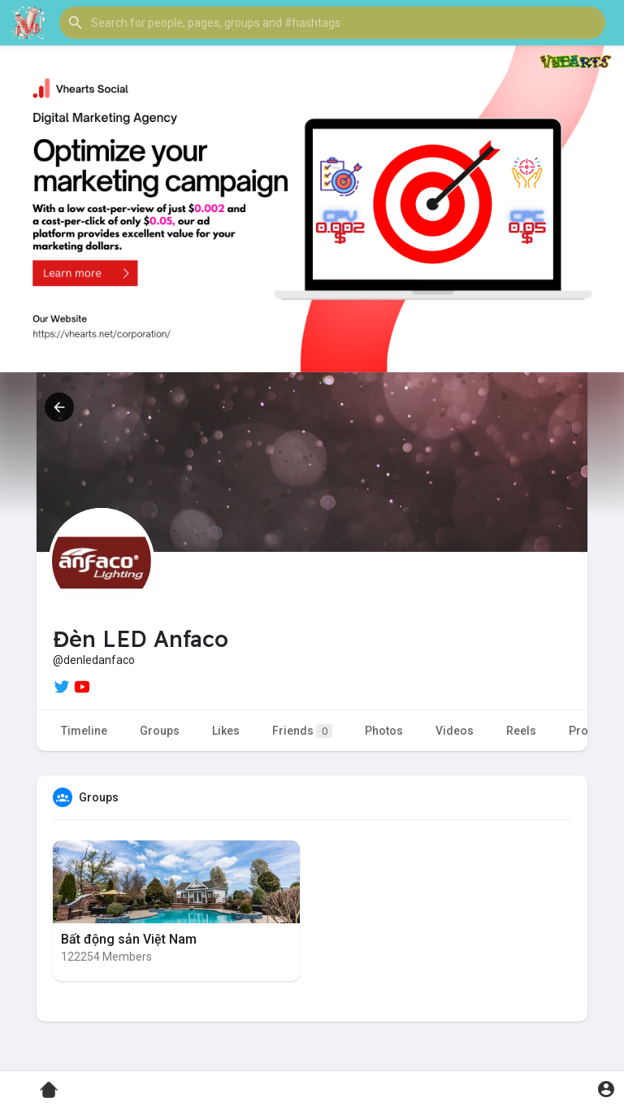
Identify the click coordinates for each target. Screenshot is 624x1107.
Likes (226, 730)
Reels (521, 730)
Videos (455, 730)
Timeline (84, 730)
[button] (332, 23)
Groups (160, 730)
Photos (384, 730)
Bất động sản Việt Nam (129, 939)
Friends (302, 731)
